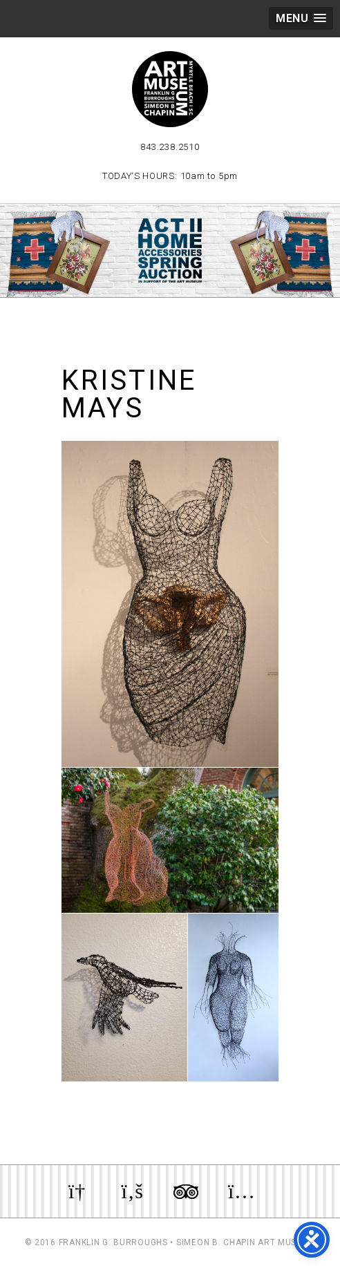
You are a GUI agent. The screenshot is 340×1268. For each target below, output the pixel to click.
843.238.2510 (169, 147)
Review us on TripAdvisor (185, 1191)
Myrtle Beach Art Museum (170, 89)
